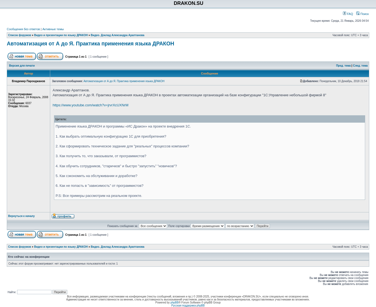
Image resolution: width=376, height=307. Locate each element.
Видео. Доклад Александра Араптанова (118, 35)
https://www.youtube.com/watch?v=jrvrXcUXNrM (90, 105)
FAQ (348, 13)
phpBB (174, 302)
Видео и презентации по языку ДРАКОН (61, 35)
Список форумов (19, 35)
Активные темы (53, 29)
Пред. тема (343, 65)
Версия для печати (22, 65)
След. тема (360, 65)
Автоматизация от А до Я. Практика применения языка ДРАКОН (90, 43)
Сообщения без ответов (23, 29)
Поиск (362, 13)
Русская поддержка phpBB (188, 305)
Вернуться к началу (21, 216)
